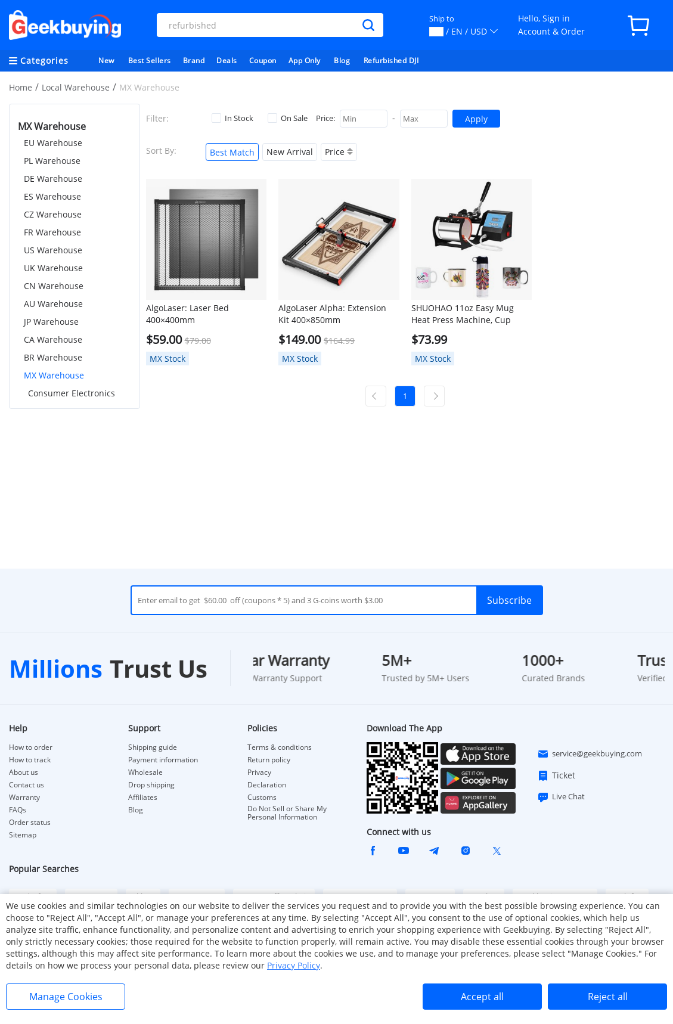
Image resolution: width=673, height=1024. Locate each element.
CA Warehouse (53, 339)
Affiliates (142, 797)
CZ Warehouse (53, 214)
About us (23, 772)
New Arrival (289, 151)
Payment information (163, 760)
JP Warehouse (51, 321)
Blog (342, 60)
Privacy (259, 772)
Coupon (263, 60)
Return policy (268, 760)
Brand (194, 60)
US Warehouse (53, 250)
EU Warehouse (53, 142)
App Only (305, 60)
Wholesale (145, 772)
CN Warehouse (53, 285)
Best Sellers (149, 60)
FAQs (17, 810)
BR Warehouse (53, 357)
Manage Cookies (66, 996)
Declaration (266, 785)
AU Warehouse (53, 303)
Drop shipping (151, 785)
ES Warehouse (52, 196)
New (106, 60)
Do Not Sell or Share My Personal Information (287, 813)
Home (20, 87)
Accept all (482, 996)
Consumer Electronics (71, 393)
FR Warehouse (52, 232)
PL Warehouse (52, 160)
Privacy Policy (293, 965)
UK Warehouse (53, 268)
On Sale (288, 118)
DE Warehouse (53, 178)
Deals (226, 60)
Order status (30, 822)
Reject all (608, 996)
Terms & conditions (279, 747)
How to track (30, 760)
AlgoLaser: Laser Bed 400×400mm (187, 313)
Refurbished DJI (391, 60)
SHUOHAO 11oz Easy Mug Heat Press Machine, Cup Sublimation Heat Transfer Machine (464, 314)
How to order (30, 747)
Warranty (24, 797)
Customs (262, 797)
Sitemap (22, 835)
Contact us (26, 785)
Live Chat (561, 797)
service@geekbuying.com (589, 754)
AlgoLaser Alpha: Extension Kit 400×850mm (332, 313)
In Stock (232, 118)
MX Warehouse (54, 375)
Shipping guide (152, 747)
